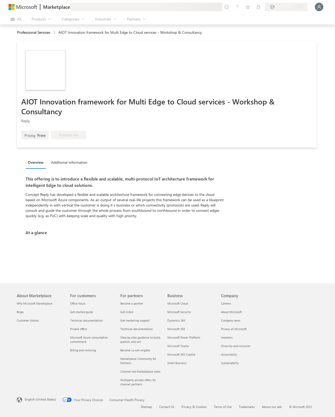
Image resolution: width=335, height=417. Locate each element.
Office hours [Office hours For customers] (78, 303)
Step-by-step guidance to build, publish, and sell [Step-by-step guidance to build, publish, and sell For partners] (140, 339)
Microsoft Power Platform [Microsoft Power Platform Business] (183, 337)
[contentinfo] (55, 33)
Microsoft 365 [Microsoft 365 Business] (176, 329)
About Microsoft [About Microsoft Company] (231, 312)
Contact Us (166, 407)
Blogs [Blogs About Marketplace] (20, 312)
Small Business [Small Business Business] (176, 363)
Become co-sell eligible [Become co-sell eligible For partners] (135, 350)
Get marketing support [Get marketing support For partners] (135, 320)
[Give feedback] (226, 7)
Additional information (69, 162)
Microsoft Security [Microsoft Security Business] (179, 312)
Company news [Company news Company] (230, 320)
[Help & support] (237, 7)
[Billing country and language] (286, 7)
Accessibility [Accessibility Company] (229, 354)
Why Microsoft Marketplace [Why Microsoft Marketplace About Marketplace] (34, 303)
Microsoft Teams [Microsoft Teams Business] (178, 346)
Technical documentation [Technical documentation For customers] (86, 320)
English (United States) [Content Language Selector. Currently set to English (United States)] (40, 399)
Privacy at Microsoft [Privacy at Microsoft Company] (234, 329)
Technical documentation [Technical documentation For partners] (136, 329)
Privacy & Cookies (194, 407)
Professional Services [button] (33, 32)
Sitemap (146, 407)
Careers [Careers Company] (226, 303)
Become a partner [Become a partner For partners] (131, 303)
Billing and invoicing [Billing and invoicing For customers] (83, 350)
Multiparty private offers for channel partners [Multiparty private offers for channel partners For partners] (138, 382)
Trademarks (247, 407)
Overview (36, 162)
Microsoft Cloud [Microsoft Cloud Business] (177, 303)
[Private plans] (258, 7)
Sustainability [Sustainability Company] (230, 363)
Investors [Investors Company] (227, 337)
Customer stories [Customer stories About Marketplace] (28, 320)
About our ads (272, 407)
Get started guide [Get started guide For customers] (81, 312)
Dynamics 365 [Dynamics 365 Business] (176, 320)
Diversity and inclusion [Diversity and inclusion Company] (235, 346)
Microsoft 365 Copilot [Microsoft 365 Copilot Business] (181, 354)
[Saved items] (248, 7)
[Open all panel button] (16, 19)
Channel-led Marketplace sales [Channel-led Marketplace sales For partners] (140, 371)
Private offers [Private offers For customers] (78, 329)
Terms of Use (223, 407)
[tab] (37, 162)
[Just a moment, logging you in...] (319, 7)
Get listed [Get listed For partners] (126, 312)
